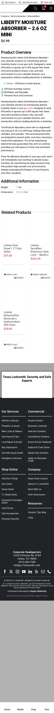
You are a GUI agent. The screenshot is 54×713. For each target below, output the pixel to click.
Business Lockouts (37, 426)
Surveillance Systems (38, 436)
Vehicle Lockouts (10, 420)
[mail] (43, 571)
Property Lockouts (11, 426)
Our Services (10, 411)
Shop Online (10, 469)
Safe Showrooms (36, 494)
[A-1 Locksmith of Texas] (11, 6)
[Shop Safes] (33, 707)
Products (5, 16)
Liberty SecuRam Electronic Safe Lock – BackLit (40, 250)
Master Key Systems (38, 453)
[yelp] (36, 571)
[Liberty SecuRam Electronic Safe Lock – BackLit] (40, 230)
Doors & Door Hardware (39, 442)
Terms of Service (14, 596)
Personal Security (10, 519)
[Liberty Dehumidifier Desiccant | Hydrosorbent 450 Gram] (13, 297)
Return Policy (41, 596)
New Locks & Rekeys (12, 431)
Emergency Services (12, 458)
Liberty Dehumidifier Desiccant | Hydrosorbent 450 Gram (12, 318)
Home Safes (8, 489)
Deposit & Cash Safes (39, 447)
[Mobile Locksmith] (20, 707)
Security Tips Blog (37, 512)
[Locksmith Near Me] (7, 707)
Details (19, 277)
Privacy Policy (28, 596)
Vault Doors (7, 508)
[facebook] (5, 571)
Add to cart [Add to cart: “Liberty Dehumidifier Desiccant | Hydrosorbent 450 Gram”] (11, 344)
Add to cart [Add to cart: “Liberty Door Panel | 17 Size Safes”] (11, 274)
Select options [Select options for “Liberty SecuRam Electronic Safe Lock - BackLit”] (40, 274)
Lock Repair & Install (12, 442)
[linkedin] (30, 571)
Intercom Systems (37, 431)
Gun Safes (7, 484)
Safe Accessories (18, 16)
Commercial (36, 411)
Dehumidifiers (34, 16)
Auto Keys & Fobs (10, 436)
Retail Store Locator (38, 478)
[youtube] (24, 571)
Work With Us (34, 489)
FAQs (30, 517)
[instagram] (17, 571)
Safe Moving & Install (12, 453)
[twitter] (11, 571)
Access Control (35, 420)
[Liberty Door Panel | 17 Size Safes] (13, 230)
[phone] (49, 571)
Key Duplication (9, 447)
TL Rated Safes (9, 494)
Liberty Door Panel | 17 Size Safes (12, 248)
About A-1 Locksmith (38, 484)
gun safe (28, 108)
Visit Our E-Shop (10, 478)
